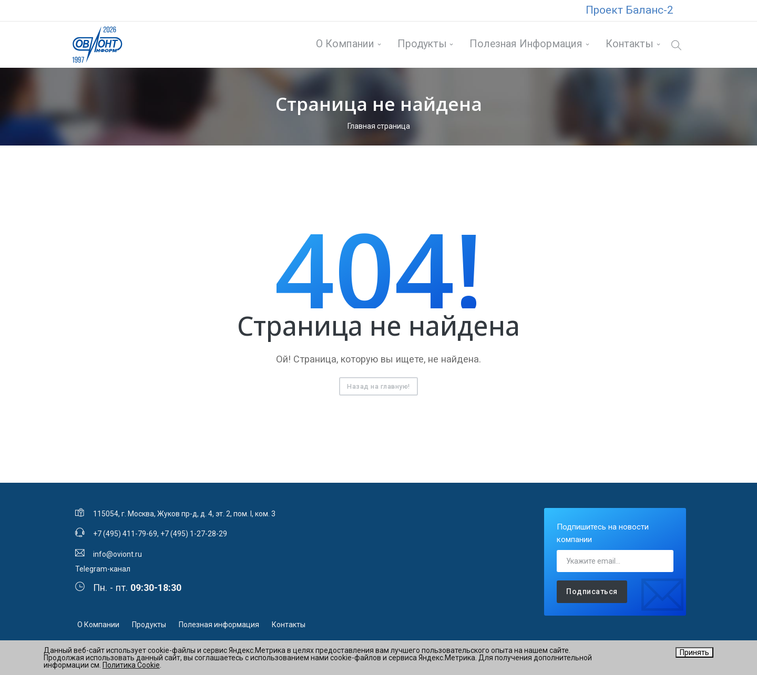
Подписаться (592, 594)
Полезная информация (525, 45)
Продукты (421, 45)
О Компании (344, 45)
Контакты (628, 45)
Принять (694, 652)
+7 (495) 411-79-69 (125, 536)
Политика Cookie (131, 665)
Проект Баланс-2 (629, 10)
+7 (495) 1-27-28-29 (193, 536)
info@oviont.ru (117, 556)
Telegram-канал (102, 571)
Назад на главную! (378, 388)
